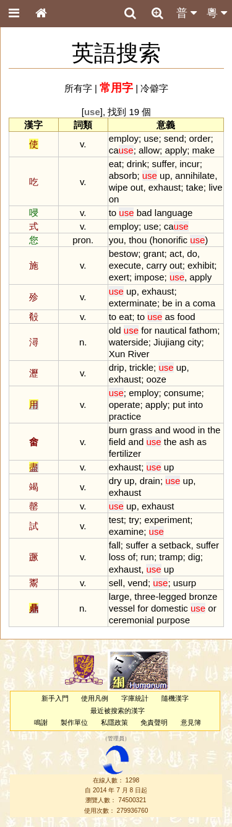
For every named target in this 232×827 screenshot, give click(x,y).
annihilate (195, 175)
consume (183, 393)
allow (149, 150)
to (112, 212)
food (186, 316)
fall (115, 545)
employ (124, 138)
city (194, 342)
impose (149, 277)
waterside (128, 342)
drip (116, 367)
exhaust (164, 187)
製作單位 (74, 722)
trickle (141, 367)
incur (189, 163)
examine (126, 531)
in (179, 303)
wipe (118, 187)
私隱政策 (114, 722)
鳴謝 (41, 722)
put (179, 404)
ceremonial (131, 620)
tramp (171, 557)
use (151, 138)
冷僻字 (154, 88)
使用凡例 (94, 698)
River (139, 354)
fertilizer (125, 453)
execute (125, 265)
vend (137, 583)
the (214, 430)
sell (115, 583)
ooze (156, 379)
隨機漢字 (175, 698)
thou (138, 240)
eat (115, 163)
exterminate (133, 303)
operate (124, 404)
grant (153, 253)
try (134, 519)
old (115, 330)
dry (115, 480)
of (131, 557)
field (117, 441)
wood (184, 430)
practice (125, 416)
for (146, 330)
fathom (203, 330)
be (167, 303)
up (165, 175)
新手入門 (55, 698)
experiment (167, 519)
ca (121, 150)
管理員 (116, 739)
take (195, 187)
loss (117, 557)
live (215, 187)
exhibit (200, 265)
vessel (122, 608)
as (169, 316)
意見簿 (191, 722)
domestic (169, 608)
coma (203, 303)
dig (194, 557)
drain (150, 480)
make (203, 150)
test (116, 519)
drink (137, 163)
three (144, 596)
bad (144, 212)
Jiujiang (169, 342)
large (119, 596)
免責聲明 (154, 722)
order (200, 138)
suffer (163, 163)
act (176, 253)
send (174, 138)
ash (186, 441)
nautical (171, 330)
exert (119, 277)
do (192, 253)
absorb (123, 175)
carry (156, 265)
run (147, 557)
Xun (117, 354)
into (195, 404)
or (212, 608)
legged (172, 596)
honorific (169, 240)
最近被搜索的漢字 (117, 710)
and (163, 430)
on (114, 199)
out (137, 187)
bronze (203, 596)
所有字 (78, 88)
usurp (184, 583)
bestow (123, 253)
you (116, 240)
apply (176, 150)
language (174, 212)
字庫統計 (134, 698)
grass (141, 430)
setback (175, 545)
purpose (173, 620)
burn (118, 430)
